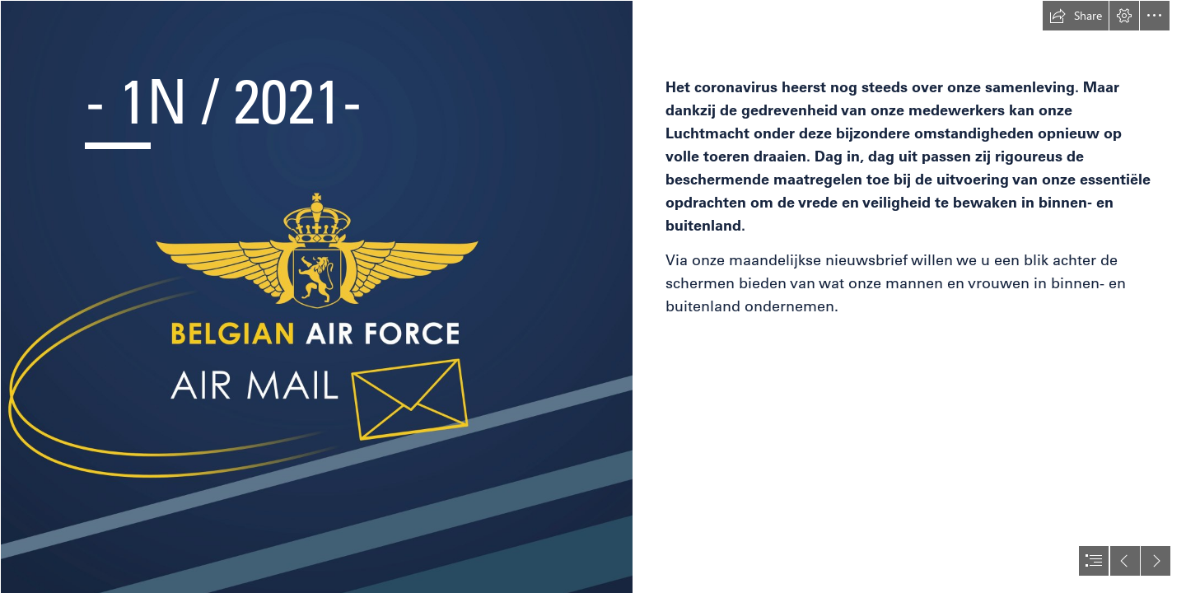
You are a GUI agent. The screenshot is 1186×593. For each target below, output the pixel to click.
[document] (593, 296)
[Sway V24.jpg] (316, 296)
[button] (1076, 15)
